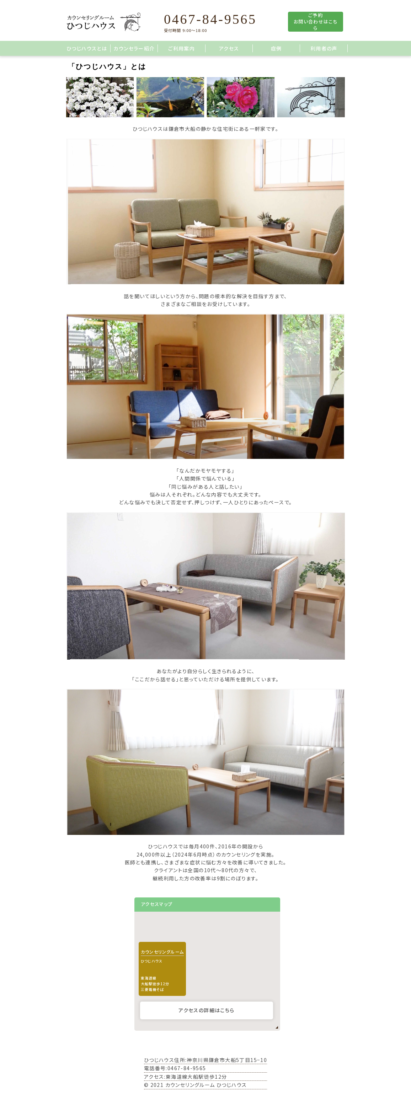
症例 (276, 48)
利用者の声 (323, 48)
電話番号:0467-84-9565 (175, 1068)
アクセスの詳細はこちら (206, 1010)
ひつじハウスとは (86, 48)
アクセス (229, 48)
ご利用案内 (181, 48)
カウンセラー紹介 (134, 48)
